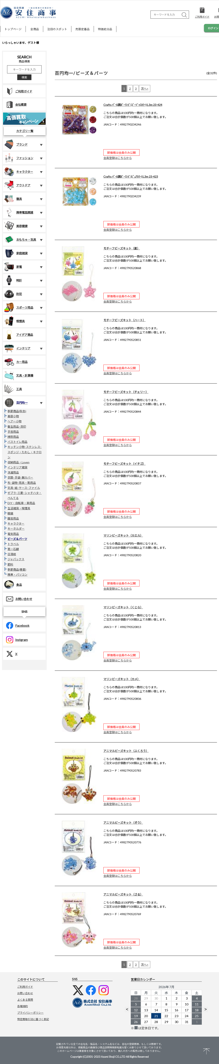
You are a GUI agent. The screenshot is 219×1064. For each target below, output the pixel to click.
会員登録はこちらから (117, 158)
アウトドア (17, 185)
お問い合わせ (17, 598)
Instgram (15, 639)
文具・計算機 (18, 375)
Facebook (16, 625)
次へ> (144, 88)
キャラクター (18, 171)
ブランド (16, 144)
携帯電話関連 (18, 212)
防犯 (13, 294)
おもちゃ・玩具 (20, 239)
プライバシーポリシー (30, 1012)
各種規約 (22, 1006)
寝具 (13, 199)
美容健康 (16, 226)
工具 (13, 389)
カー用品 (16, 362)
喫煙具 (14, 321)
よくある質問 (25, 999)
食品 (13, 585)
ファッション (18, 158)
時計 (13, 280)
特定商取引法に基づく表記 (33, 1019)
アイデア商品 (18, 335)
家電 (13, 267)
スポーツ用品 (18, 307)
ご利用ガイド (17, 91)
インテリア (17, 348)
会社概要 (15, 104)
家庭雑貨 (16, 253)
